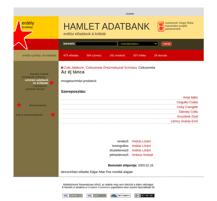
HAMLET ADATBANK (107, 26)
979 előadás (71, 55)
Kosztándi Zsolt (187, 116)
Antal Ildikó (190, 97)
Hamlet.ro (69, 187)
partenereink (173, 28)
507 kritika (139, 55)
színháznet (40, 85)
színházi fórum (35, 88)
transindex (171, 25)
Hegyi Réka (186, 22)
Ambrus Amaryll (142, 155)
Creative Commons (99, 187)
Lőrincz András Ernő (184, 121)
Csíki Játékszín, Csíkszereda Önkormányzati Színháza (100, 67)
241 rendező (117, 55)
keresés (69, 43)
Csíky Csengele (187, 107)
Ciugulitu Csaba (187, 102)
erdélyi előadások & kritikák (85, 34)
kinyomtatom (37, 105)
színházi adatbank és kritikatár (36, 81)
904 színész (94, 55)
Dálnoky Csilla (188, 112)
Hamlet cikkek (39, 73)
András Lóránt (141, 141)
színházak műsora (34, 76)
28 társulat (160, 55)
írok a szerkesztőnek (29, 114)
